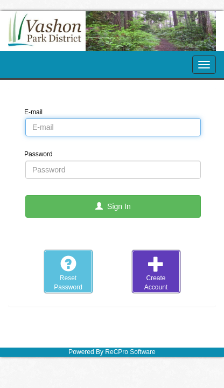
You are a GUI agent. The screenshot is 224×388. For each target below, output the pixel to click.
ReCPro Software (130, 352)
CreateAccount (155, 273)
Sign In (112, 206)
